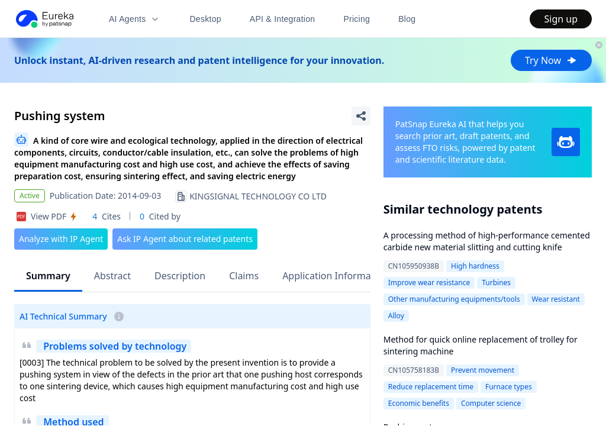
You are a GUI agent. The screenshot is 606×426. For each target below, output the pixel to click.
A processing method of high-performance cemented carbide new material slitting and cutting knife (486, 241)
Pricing (356, 19)
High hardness (475, 266)
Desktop (205, 19)
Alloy (396, 316)
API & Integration (282, 19)
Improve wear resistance (429, 282)
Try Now (551, 60)
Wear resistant (556, 299)
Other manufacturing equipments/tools (454, 299)
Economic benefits (418, 403)
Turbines (496, 282)
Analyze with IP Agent (61, 238)
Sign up (561, 18)
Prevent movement (482, 370)
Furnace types (508, 387)
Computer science (491, 403)
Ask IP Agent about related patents (185, 238)
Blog (406, 19)
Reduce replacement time (430, 387)
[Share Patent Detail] (361, 115)
